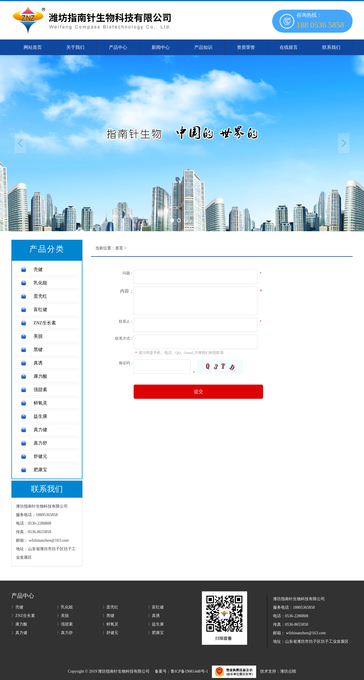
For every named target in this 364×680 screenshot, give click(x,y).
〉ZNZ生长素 (23, 616)
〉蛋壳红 (110, 607)
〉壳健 (17, 607)
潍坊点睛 (288, 671)
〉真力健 (19, 633)
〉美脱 (63, 616)
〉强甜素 (65, 624)
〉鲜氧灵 (110, 624)
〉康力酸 (19, 624)
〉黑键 (108, 616)
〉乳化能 (65, 607)
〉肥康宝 (156, 633)
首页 (119, 248)
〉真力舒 (65, 633)
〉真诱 (154, 616)
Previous (20, 143)
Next (343, 143)
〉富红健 (156, 607)
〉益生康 (156, 624)
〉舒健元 (110, 633)
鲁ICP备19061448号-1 (189, 671)
